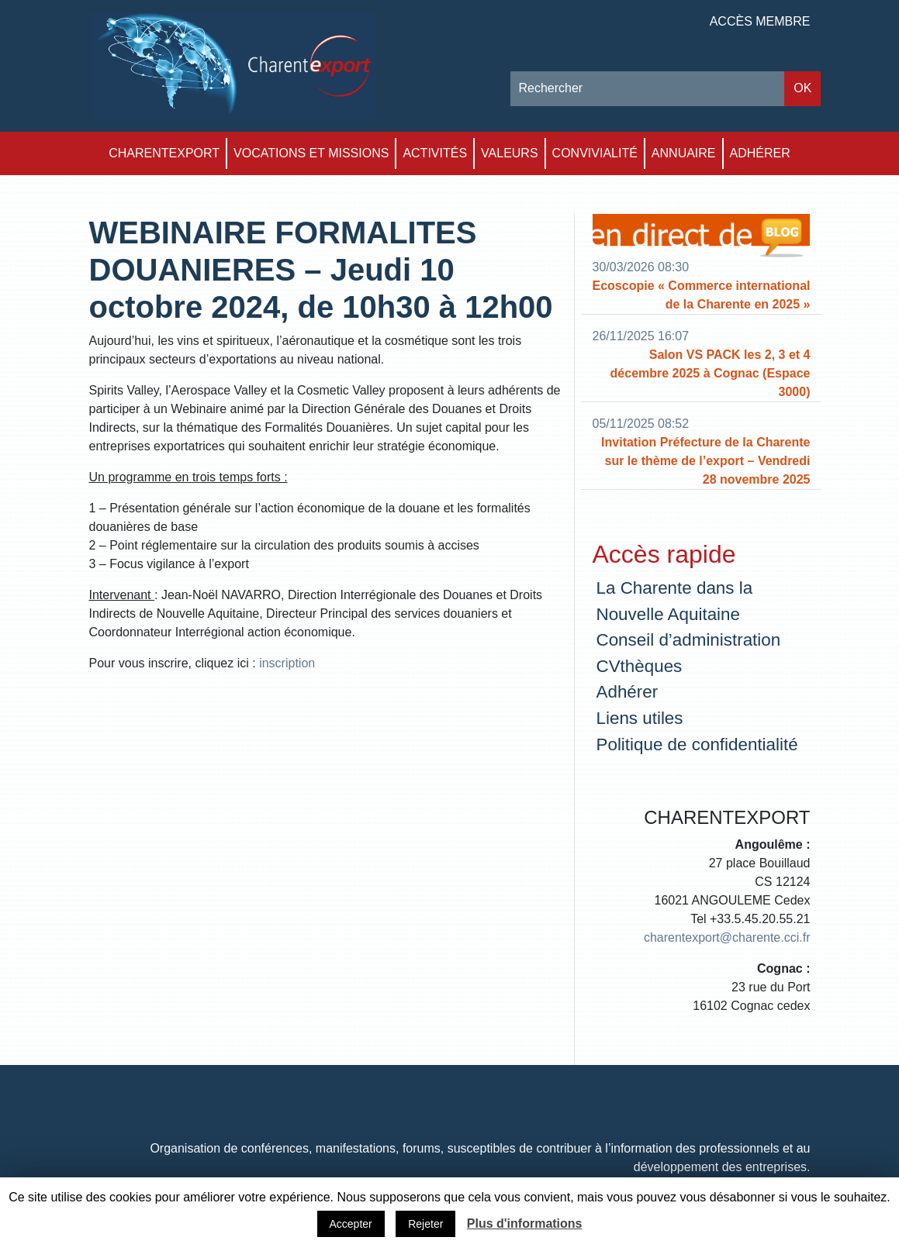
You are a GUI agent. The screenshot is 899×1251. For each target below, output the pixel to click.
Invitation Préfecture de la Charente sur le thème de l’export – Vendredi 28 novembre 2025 (705, 461)
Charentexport (164, 153)
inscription (287, 663)
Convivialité (595, 153)
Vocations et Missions (311, 153)
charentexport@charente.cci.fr (727, 937)
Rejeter (425, 1224)
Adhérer (760, 153)
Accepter (351, 1224)
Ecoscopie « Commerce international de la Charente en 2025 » (702, 295)
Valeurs (509, 153)
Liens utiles (639, 718)
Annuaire (684, 153)
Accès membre (760, 21)
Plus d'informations (525, 1223)
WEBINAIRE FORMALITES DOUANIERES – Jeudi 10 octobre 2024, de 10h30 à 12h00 (321, 269)
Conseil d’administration (688, 640)
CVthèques (639, 666)
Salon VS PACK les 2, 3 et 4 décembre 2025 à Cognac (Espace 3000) (710, 373)
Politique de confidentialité (697, 744)
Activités (435, 153)
